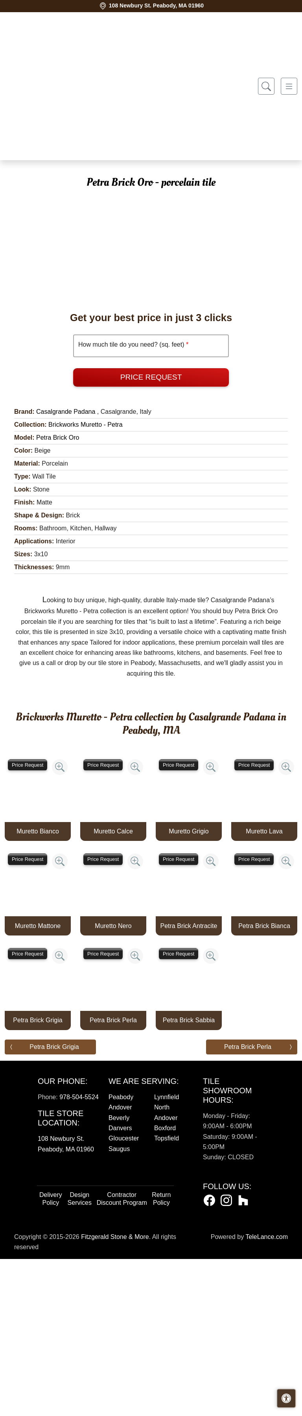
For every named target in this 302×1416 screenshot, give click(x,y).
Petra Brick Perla (113, 1177)
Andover (120, 1264)
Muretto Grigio (188, 988)
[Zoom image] (60, 924)
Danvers (120, 1285)
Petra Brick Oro (57, 594)
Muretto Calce (113, 988)
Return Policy (161, 1355)
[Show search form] (266, 86)
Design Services (80, 1355)
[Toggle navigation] (289, 86)
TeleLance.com (266, 1393)
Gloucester (124, 1295)
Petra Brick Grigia (37, 1177)
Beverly (119, 1275)
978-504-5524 (79, 1254)
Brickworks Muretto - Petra (85, 581)
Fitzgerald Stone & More (115, 1393)
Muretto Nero (113, 1083)
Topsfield (166, 1295)
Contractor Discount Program (122, 1355)
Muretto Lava (264, 988)
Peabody (121, 1254)
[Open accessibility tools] (286, 1398)
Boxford (165, 1285)
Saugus (119, 1306)
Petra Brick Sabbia (189, 1177)
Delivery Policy (50, 1355)
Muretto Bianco (38, 988)
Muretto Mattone (38, 1083)
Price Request (151, 534)
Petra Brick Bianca (264, 1083)
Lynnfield (166, 1254)
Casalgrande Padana (65, 568)
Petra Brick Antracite (188, 1083)
